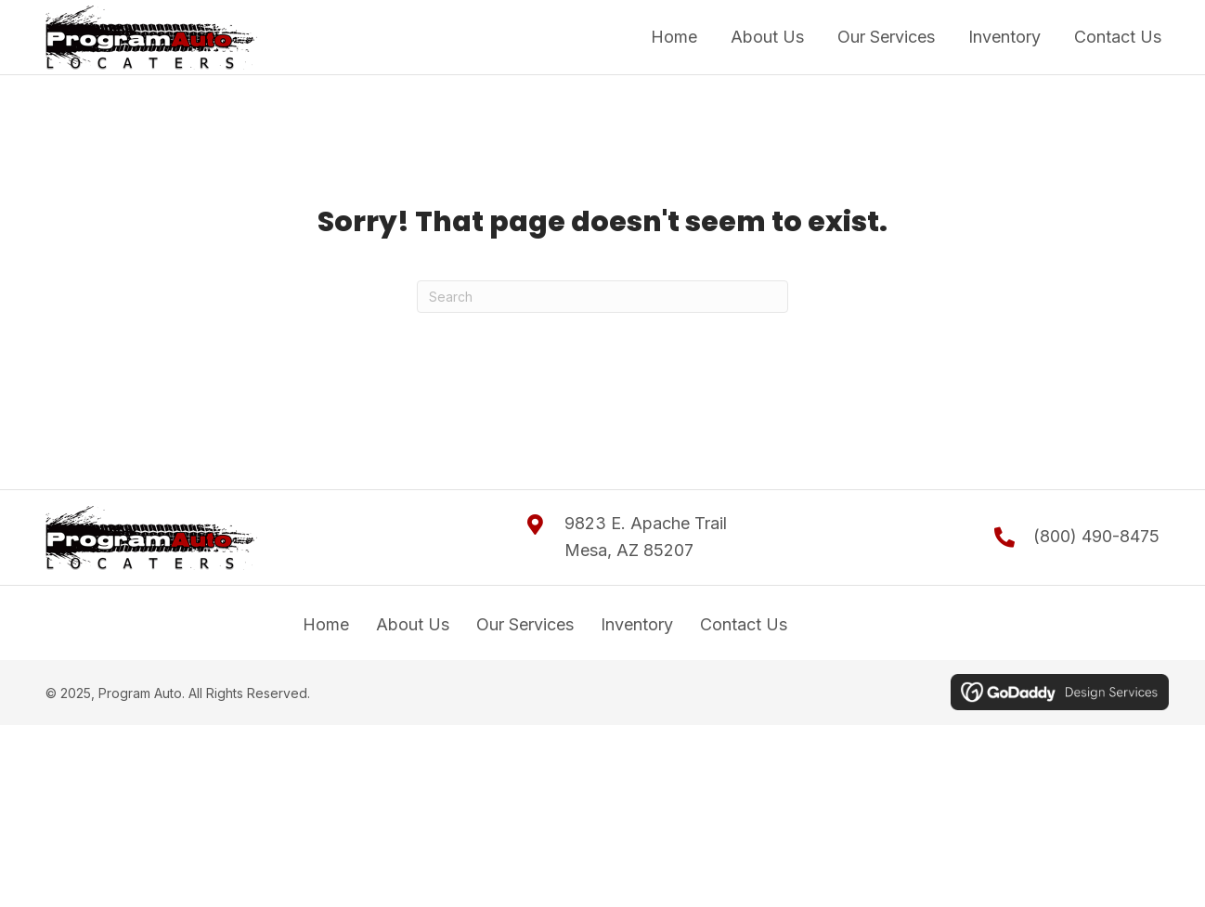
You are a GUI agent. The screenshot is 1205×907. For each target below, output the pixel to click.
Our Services (525, 624)
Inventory (637, 624)
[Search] (602, 296)
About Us (412, 624)
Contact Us (743, 624)
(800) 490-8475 (1096, 536)
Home (326, 624)
